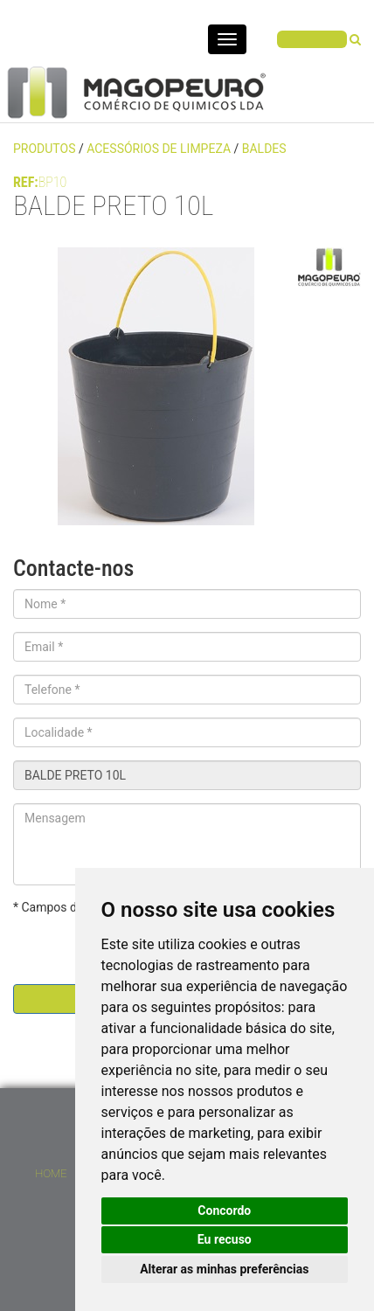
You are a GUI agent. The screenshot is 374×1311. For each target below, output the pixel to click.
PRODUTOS (46, 149)
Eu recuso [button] (224, 1239)
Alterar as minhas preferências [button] (224, 1269)
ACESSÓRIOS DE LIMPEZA (159, 149)
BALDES (264, 149)
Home (50, 1173)
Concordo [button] (224, 1210)
